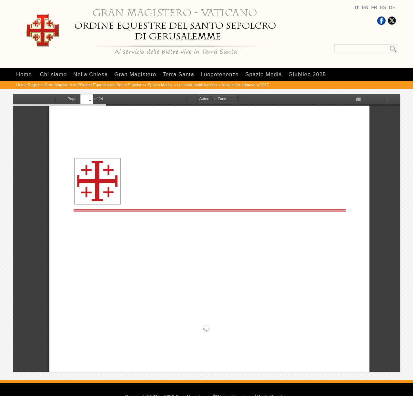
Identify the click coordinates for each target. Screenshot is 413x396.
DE (392, 7)
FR (374, 7)
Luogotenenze (220, 74)
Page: (72, 99)
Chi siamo (53, 74)
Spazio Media (263, 74)
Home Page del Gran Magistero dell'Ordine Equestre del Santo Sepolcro (80, 85)
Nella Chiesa (90, 74)
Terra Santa (178, 74)
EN (365, 7)
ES (383, 7)
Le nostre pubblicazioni (197, 85)
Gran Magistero (135, 74)
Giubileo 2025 (307, 74)
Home (24, 74)
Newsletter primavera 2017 (245, 85)
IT (357, 7)
